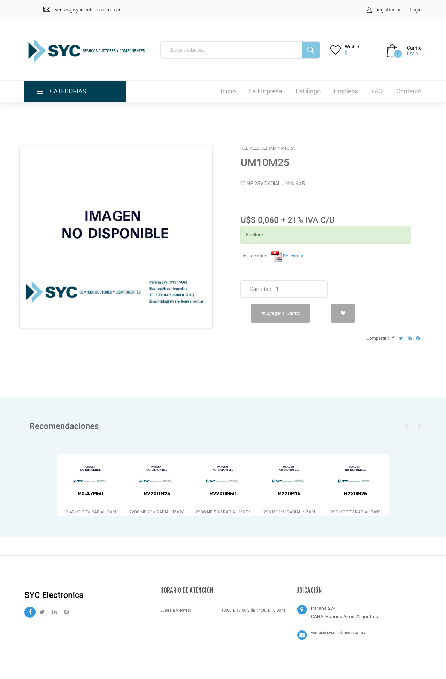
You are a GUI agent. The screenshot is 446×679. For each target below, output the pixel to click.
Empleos (346, 91)
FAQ (377, 91)
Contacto (409, 91)
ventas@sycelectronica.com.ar (88, 10)
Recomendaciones (64, 426)
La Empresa (265, 91)
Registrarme (388, 10)
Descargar (287, 255)
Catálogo (308, 91)
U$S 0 (412, 54)
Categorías (68, 91)
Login (416, 10)
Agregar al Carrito (280, 313)
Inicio (228, 91)
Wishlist (353, 46)
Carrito (414, 48)
